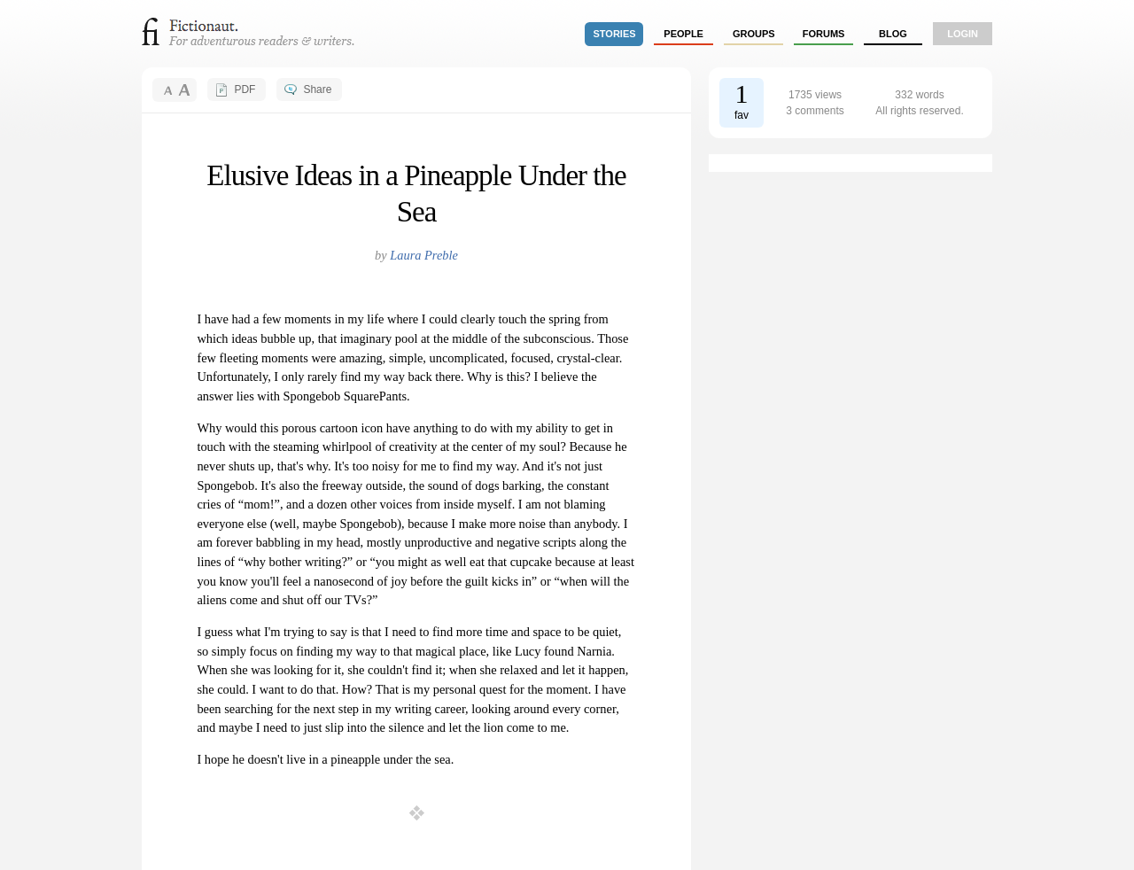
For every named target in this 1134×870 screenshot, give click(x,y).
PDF (244, 89)
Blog (893, 33)
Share (317, 89)
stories (615, 33)
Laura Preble (424, 255)
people (683, 33)
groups (754, 33)
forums (824, 33)
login (962, 33)
